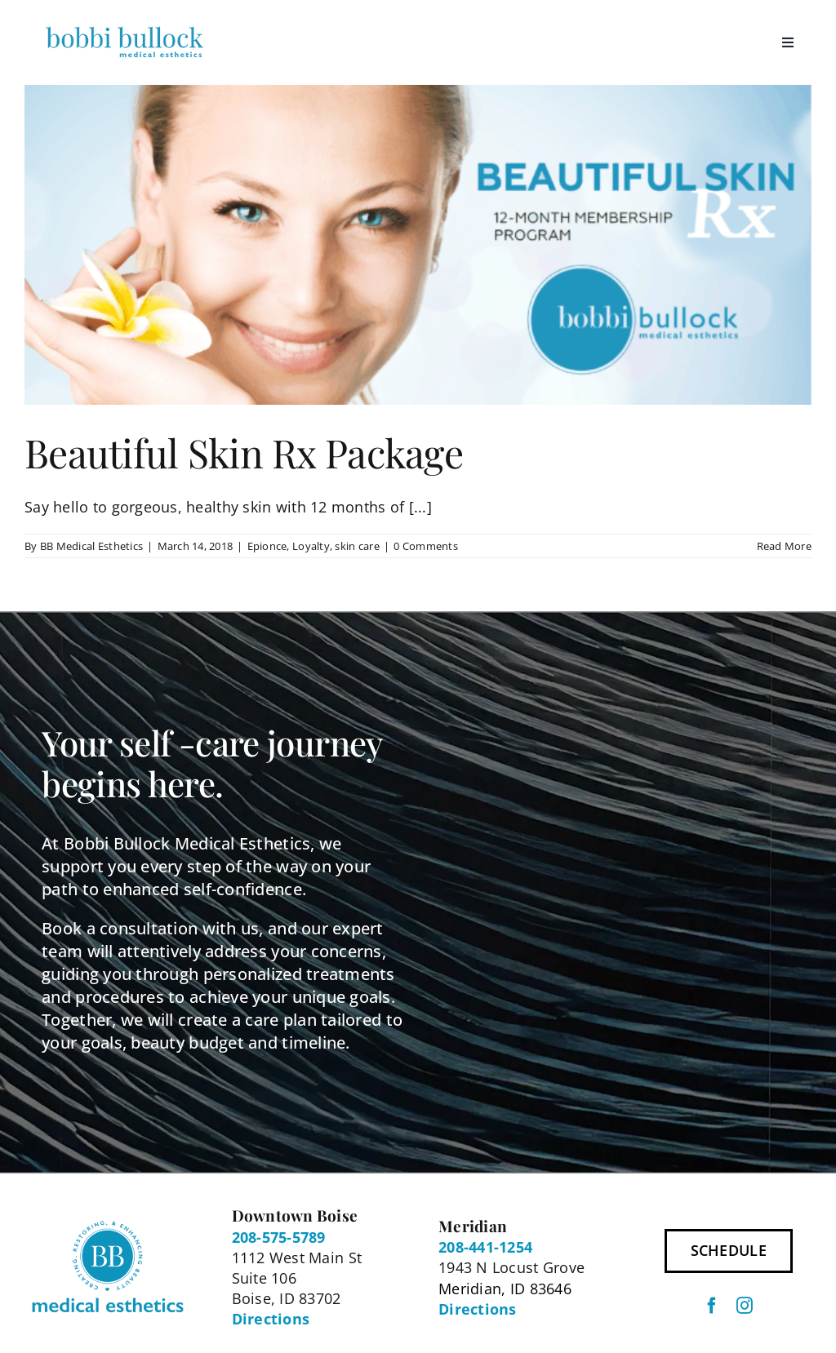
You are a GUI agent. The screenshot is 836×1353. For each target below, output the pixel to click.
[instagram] (744, 1306)
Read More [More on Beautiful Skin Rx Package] (784, 546)
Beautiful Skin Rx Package (243, 452)
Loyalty (311, 546)
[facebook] (712, 1306)
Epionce (267, 546)
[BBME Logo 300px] (124, 28)
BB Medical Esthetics (91, 546)
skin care (357, 546)
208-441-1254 (485, 1247)
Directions (271, 1319)
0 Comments (426, 546)
